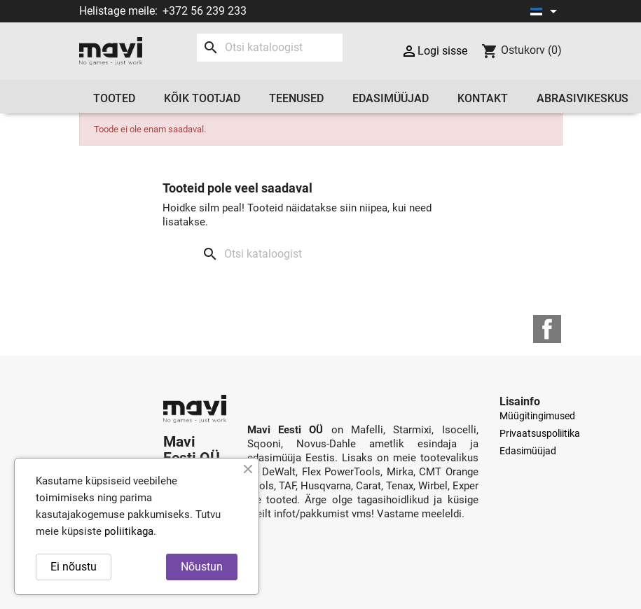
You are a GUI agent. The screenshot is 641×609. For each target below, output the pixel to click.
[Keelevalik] (546, 11)
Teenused (296, 98)
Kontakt (482, 98)
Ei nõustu (73, 566)
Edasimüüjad (390, 98)
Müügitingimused (537, 415)
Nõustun (202, 566)
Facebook (547, 329)
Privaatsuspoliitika (539, 433)
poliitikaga (128, 531)
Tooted (114, 98)
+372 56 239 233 (205, 11)
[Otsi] (270, 48)
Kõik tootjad (202, 98)
